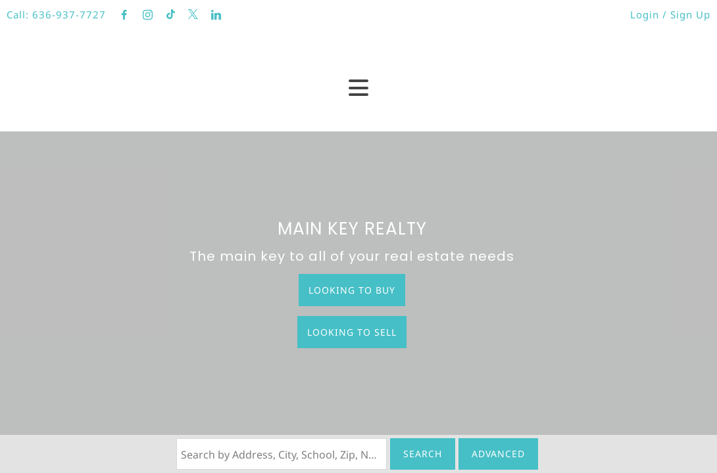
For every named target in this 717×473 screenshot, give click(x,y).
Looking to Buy (352, 290)
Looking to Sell (352, 332)
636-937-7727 (69, 14)
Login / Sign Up (670, 14)
